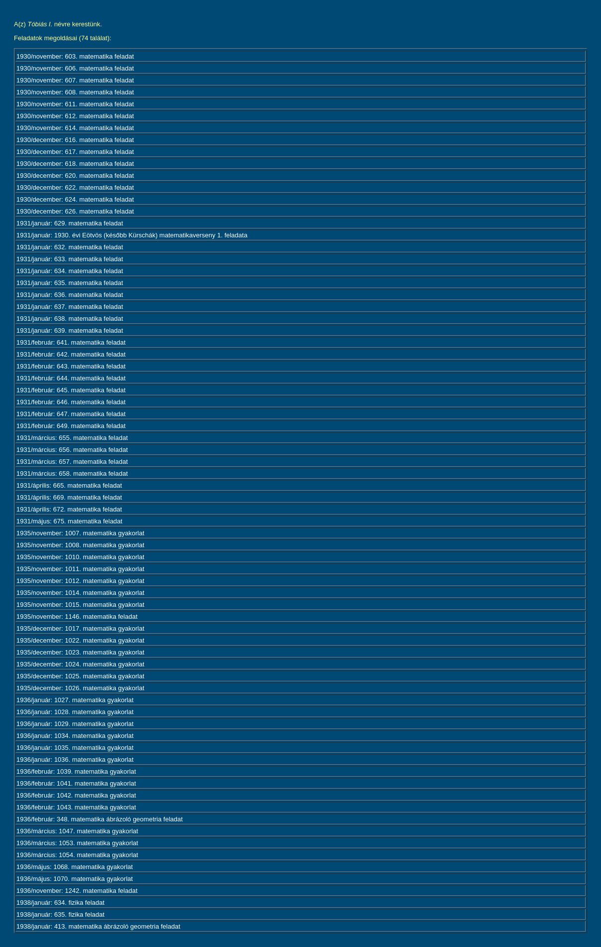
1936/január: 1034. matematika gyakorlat (75, 735)
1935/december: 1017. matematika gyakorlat (80, 628)
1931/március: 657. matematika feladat (72, 461)
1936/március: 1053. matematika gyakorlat (77, 843)
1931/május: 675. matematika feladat (69, 521)
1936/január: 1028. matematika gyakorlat (75, 712)
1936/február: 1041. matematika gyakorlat (76, 783)
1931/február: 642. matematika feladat (71, 354)
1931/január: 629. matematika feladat (69, 223)
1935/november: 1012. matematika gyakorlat (80, 580)
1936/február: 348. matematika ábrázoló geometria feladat (99, 819)
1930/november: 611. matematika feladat (75, 104)
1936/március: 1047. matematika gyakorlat (77, 831)
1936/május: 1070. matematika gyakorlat (74, 878)
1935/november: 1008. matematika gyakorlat (80, 545)
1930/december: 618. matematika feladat (75, 163)
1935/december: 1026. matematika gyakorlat (80, 688)
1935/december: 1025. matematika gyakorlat (80, 676)
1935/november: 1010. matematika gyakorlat (80, 557)
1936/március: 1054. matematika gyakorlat (77, 855)
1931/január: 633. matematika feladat (69, 259)
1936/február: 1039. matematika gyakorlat (76, 771)
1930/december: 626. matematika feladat (75, 211)
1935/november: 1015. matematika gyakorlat (80, 604)
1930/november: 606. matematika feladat (75, 68)
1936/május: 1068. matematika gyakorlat (74, 867)
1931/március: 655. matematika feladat (72, 437)
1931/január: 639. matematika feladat (69, 330)
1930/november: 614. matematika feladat (75, 128)
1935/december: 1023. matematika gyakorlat (80, 652)
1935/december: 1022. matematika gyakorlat (80, 640)
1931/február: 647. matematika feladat (71, 414)
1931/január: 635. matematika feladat (69, 283)
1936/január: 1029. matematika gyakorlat (75, 724)
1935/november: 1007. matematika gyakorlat (80, 533)
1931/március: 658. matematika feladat (72, 473)
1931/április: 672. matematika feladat (69, 509)
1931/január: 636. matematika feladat (69, 294)
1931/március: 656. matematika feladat (72, 449)
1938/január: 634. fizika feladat (60, 902)
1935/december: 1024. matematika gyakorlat (80, 664)
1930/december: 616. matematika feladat (75, 140)
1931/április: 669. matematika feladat (69, 497)
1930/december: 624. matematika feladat (75, 199)
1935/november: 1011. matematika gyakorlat (80, 569)
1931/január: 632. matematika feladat (69, 247)
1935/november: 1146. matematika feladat (77, 616)
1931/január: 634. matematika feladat (69, 271)
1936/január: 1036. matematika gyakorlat (75, 759)
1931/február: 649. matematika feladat (71, 426)
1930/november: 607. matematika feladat (75, 80)
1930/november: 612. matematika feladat (75, 116)
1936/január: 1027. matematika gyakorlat (75, 700)
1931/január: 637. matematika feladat (69, 306)
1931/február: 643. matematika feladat (71, 366)
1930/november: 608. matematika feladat (75, 92)
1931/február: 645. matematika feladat (71, 390)
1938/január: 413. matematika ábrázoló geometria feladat (98, 926)
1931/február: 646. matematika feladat (71, 402)
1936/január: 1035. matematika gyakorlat (75, 747)
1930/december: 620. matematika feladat (75, 175)
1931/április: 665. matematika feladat (69, 485)
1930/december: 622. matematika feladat (75, 187)
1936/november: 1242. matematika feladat (77, 890)
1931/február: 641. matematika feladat (71, 342)
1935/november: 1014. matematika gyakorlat (80, 592)
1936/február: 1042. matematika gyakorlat (76, 795)
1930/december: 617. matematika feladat (75, 151)
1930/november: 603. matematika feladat (75, 56)
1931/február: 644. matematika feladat (71, 378)
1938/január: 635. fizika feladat (60, 914)
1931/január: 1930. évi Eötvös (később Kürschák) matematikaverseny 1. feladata (132, 235)
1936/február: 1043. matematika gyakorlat (76, 807)
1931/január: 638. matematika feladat (69, 318)
